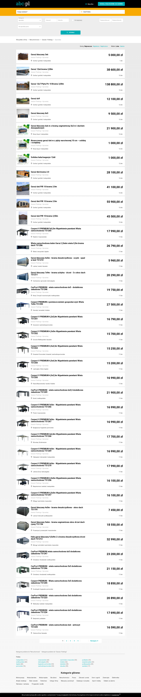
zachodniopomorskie (44, 666)
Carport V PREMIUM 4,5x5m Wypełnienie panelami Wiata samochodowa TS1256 (56, 479)
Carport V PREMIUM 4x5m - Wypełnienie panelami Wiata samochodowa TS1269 (56, 450)
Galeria (122, 46)
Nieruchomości (34, 40)
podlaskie (85, 660)
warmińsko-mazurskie (67, 660)
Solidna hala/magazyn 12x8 (43, 157)
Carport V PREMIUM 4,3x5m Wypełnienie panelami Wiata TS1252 (56, 332)
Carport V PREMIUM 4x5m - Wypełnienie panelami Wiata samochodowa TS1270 (56, 464)
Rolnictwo (44, 681)
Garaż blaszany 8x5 (39, 113)
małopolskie (20, 660)
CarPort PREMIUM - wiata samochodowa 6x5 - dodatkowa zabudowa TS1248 (57, 288)
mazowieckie (42, 660)
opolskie (84, 666)
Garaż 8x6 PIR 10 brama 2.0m (44, 201)
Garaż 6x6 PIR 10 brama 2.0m (44, 187)
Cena (48, 20)
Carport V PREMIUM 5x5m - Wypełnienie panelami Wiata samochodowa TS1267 (56, 420)
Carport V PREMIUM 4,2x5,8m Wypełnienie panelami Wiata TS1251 (57, 318)
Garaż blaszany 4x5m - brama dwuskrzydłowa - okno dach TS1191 (57, 508)
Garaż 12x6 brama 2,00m (42, 69)
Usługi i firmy (54, 681)
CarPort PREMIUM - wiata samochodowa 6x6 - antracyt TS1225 (55, 626)
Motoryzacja (20, 678)
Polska (18, 657)
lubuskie (62, 666)
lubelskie (63, 664)
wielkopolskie (20, 662)
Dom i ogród (96, 678)
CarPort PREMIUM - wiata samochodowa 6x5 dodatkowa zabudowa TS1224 (56, 611)
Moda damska (31, 678)
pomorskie (19, 666)
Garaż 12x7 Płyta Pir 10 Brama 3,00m (47, 84)
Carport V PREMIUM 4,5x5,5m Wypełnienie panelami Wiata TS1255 (57, 376)
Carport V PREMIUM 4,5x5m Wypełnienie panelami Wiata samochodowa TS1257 (56, 494)
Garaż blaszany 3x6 (39, 54)
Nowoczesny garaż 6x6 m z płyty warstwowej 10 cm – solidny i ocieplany (58, 142)
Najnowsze (88, 46)
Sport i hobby (96, 681)
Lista (117, 46)
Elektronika (115, 678)
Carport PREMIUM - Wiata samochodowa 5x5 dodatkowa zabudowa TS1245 (56, 582)
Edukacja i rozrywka (83, 681)
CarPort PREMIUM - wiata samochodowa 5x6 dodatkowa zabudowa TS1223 (56, 597)
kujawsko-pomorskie (44, 664)
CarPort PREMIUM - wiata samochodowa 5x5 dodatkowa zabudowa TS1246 (56, 567)
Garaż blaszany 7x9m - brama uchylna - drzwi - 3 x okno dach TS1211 (58, 274)
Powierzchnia (104, 20)
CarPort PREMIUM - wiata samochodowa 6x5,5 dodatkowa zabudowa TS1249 (57, 391)
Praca (74, 678)
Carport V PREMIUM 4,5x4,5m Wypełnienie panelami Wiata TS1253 (57, 347)
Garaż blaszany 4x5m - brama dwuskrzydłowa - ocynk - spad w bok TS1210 (58, 259)
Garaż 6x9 (35, 98)
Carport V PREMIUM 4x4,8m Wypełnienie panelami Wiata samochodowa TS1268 (56, 435)
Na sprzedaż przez (24, 26)
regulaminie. (115, 695)
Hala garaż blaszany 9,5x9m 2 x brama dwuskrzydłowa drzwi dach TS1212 (58, 538)
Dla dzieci (53, 678)
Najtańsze (96, 46)
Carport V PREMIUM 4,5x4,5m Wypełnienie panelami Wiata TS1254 (57, 362)
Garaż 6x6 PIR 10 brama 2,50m (44, 216)
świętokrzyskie (86, 662)
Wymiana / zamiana (22, 684)
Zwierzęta (106, 678)
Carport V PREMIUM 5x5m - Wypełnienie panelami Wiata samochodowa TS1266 (56, 406)
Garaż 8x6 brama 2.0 (40, 172)
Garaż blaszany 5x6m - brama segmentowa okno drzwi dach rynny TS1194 (58, 523)
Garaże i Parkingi (47, 40)
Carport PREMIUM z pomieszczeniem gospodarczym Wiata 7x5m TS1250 (57, 303)
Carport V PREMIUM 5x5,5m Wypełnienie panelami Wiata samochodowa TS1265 (56, 230)
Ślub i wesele (33, 681)
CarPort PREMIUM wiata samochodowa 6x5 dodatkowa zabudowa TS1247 (55, 553)
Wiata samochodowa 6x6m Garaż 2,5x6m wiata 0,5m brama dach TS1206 (57, 244)
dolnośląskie (42, 662)
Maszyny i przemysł (67, 681)
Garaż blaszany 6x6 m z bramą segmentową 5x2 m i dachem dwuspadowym (58, 127)
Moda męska (43, 678)
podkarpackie (86, 664)
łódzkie (62, 662)
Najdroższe (104, 46)
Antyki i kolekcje (21, 681)
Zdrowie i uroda (84, 678)
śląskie (18, 664)
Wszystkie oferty (21, 40)
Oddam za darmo (109, 681)
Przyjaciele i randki (38, 684)
